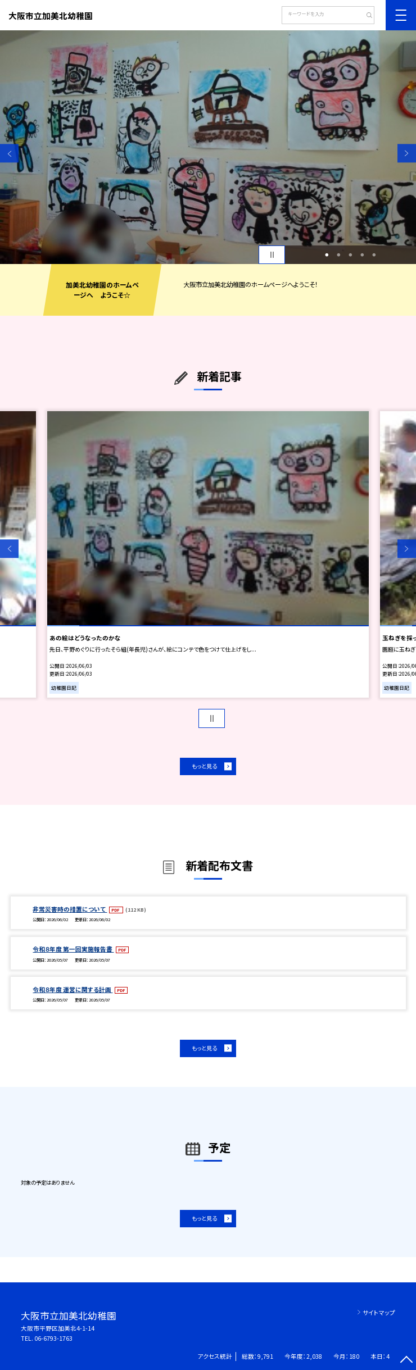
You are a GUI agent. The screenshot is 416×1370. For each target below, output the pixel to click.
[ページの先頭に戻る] (406, 1360)
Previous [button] (9, 153)
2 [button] (338, 255)
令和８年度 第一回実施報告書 (73, 949)
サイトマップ (379, 1312)
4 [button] (362, 255)
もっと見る (204, 766)
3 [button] (350, 255)
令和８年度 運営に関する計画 (72, 989)
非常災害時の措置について (70, 909)
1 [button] (326, 255)
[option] (208, 147)
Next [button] (406, 153)
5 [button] (374, 255)
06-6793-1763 (53, 1338)
